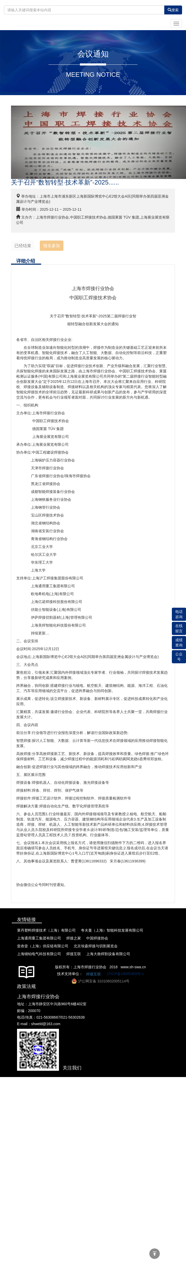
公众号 (179, 656)
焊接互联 (93, 974)
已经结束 (22, 245)
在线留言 (179, 628)
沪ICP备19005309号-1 (125, 973)
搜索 (173, 10)
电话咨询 (179, 614)
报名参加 (51, 245)
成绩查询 (179, 642)
